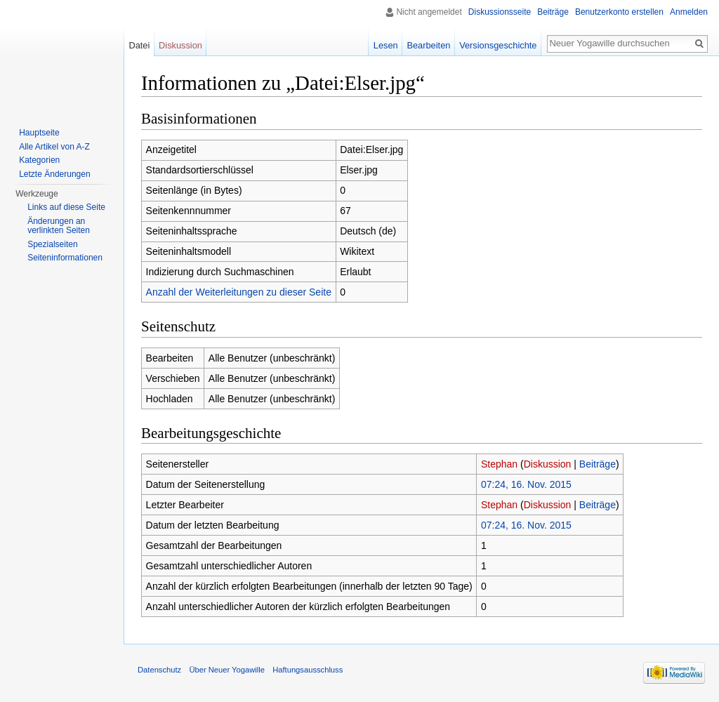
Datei (139, 45)
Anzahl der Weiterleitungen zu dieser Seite (238, 292)
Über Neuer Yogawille (227, 669)
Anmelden (689, 12)
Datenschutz (159, 669)
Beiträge (597, 464)
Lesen (386, 45)
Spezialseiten (52, 244)
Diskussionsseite (499, 12)
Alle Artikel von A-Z (54, 147)
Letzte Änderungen (54, 174)
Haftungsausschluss (307, 669)
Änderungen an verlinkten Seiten (58, 226)
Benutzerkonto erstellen (619, 12)
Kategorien (39, 160)
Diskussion (548, 464)
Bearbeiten (428, 45)
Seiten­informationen (65, 258)
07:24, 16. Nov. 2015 (526, 484)
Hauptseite (39, 133)
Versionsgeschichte (497, 45)
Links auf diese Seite (66, 207)
